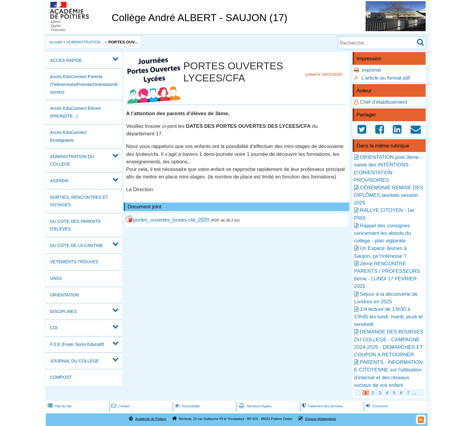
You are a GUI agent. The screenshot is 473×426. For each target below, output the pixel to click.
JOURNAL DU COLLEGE (74, 360)
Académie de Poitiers (150, 419)
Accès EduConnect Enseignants (68, 136)
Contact (120, 406)
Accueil (55, 42)
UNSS (56, 278)
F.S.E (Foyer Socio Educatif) (77, 344)
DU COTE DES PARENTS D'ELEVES (75, 225)
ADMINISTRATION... (85, 42)
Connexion (376, 406)
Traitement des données (322, 406)
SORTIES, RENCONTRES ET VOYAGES (79, 201)
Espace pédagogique (320, 419)
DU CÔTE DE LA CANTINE (76, 245)
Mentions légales (254, 406)
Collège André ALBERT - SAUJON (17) (199, 17)
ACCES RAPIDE (66, 60)
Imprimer (372, 70)
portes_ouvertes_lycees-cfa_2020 (171, 220)
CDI (54, 327)
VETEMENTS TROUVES (74, 261)
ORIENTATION (64, 294)
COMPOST (61, 377)
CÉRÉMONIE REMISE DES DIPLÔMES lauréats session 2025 (388, 195)
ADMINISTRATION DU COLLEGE (72, 160)
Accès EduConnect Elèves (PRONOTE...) (75, 112)
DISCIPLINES (63, 311)
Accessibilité (187, 406)
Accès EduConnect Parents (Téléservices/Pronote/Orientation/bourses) (84, 84)
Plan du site (59, 406)
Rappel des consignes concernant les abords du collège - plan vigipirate (382, 233)
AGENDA (59, 180)
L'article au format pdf (385, 78)
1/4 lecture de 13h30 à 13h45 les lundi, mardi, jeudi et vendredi (388, 316)
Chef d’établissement (383, 102)
